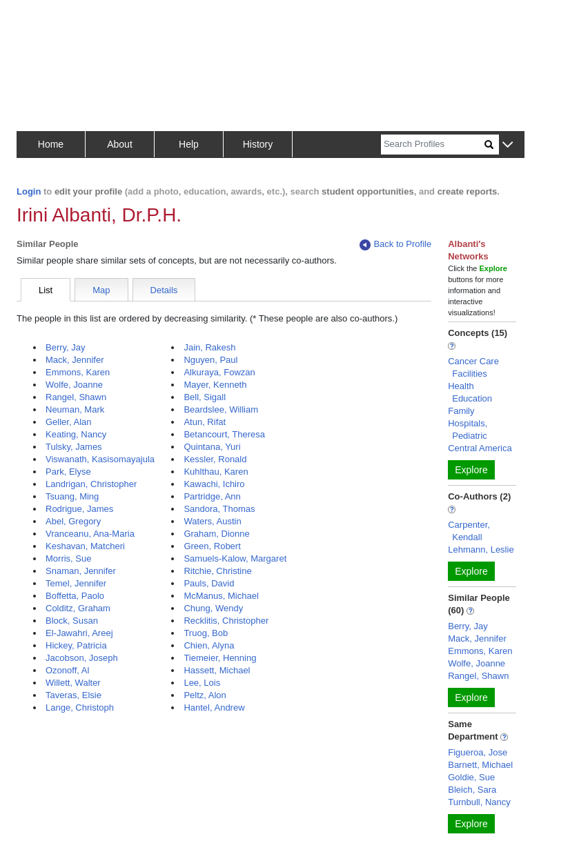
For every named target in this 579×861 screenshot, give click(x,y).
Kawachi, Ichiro (214, 484)
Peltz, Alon (205, 695)
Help (189, 144)
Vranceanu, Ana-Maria (90, 533)
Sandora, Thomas (219, 509)
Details (164, 290)
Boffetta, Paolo (75, 596)
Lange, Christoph (80, 707)
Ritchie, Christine (217, 571)
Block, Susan (72, 620)
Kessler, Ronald (215, 459)
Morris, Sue (68, 558)
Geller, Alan (69, 422)
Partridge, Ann (212, 496)
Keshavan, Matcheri (85, 546)
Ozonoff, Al (67, 670)
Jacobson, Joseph (82, 658)
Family (461, 411)
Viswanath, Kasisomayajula (100, 459)
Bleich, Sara (472, 789)
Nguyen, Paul (210, 360)
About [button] (120, 144)
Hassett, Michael (217, 670)
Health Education (470, 392)
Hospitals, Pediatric (467, 429)
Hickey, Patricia (76, 645)
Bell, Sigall (205, 397)
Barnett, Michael (480, 765)
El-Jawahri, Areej (79, 633)
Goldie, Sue (471, 777)
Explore (471, 469)
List (45, 290)
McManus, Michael (221, 596)
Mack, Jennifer (75, 360)
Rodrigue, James (79, 509)
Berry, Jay (66, 347)
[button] (507, 145)
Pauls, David (209, 583)
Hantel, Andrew (214, 707)
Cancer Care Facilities (473, 367)
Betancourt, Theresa (224, 434)
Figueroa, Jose (477, 752)
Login (29, 191)
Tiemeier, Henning (220, 658)
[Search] (432, 145)
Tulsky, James (74, 447)
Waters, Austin (212, 521)
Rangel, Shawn (76, 397)
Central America (479, 448)
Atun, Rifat (205, 422)
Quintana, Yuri (212, 447)
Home (50, 144)
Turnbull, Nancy (479, 802)
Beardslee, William (221, 409)
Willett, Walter (73, 682)
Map (101, 290)
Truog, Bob (206, 633)
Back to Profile (395, 244)
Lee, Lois (202, 682)
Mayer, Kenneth (215, 384)
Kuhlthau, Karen (216, 471)
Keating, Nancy (76, 434)
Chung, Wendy (213, 608)
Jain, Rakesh (209, 347)
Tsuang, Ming (72, 496)
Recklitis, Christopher (226, 620)
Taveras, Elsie (73, 695)
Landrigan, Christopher (91, 484)
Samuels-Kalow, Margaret (235, 558)
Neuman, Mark (75, 409)
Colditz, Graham (78, 608)
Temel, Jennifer (76, 583)
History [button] (258, 144)
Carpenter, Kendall (469, 530)
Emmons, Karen (78, 372)
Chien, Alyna (209, 645)
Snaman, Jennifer (81, 571)
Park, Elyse (68, 471)
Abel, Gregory (73, 521)
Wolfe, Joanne (74, 384)
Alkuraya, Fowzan (219, 372)
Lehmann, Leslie (480, 549)
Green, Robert (212, 546)
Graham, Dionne (216, 533)
